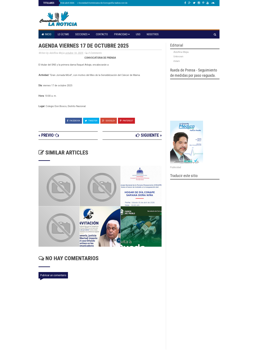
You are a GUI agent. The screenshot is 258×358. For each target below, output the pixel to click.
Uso (138, 34)
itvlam (176, 61)
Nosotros (153, 34)
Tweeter (91, 120)
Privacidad (122, 34)
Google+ (108, 120)
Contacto (102, 34)
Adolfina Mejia (181, 52)
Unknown (178, 56)
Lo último (63, 34)
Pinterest (126, 120)
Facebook (73, 120)
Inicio (46, 34)
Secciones (82, 34)
